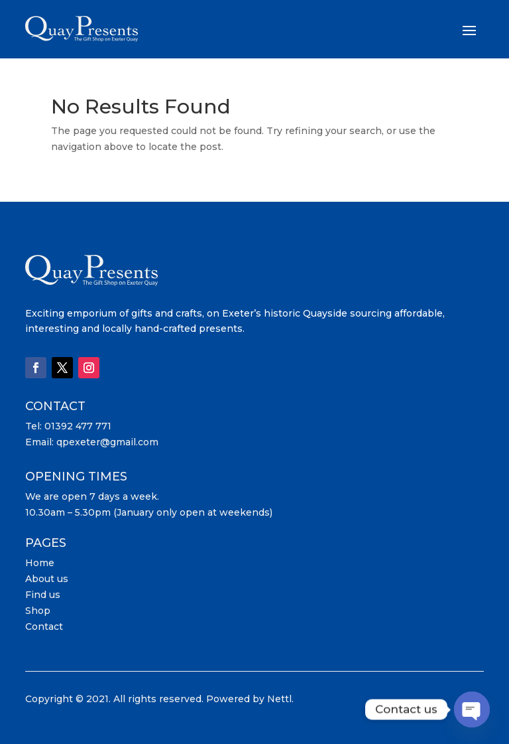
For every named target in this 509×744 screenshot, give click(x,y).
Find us (42, 595)
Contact (44, 626)
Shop (37, 611)
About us (46, 579)
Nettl (279, 699)
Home (39, 563)
